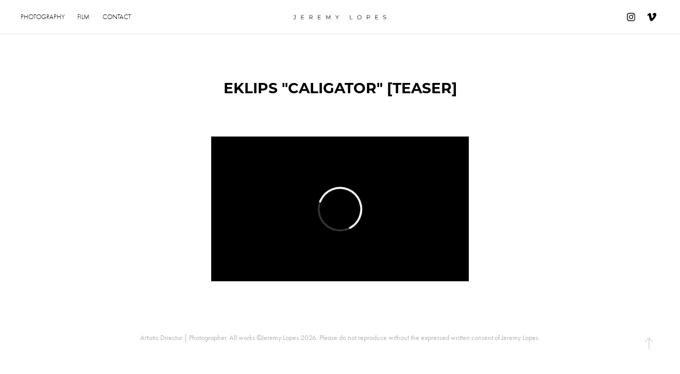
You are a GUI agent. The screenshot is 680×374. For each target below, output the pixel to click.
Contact (117, 17)
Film (83, 17)
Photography (43, 17)
